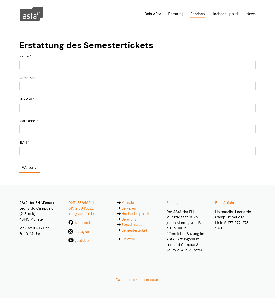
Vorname (27, 78)
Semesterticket (134, 230)
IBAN (24, 142)
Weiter (28, 167)
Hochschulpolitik (136, 213)
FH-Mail (26, 99)
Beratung (129, 219)
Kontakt (128, 202)
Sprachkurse (132, 224)
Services (129, 208)
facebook (83, 222)
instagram (83, 231)
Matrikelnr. (28, 121)
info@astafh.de (81, 213)
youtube (82, 240)
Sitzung (172, 202)
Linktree (128, 239)
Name (25, 56)
